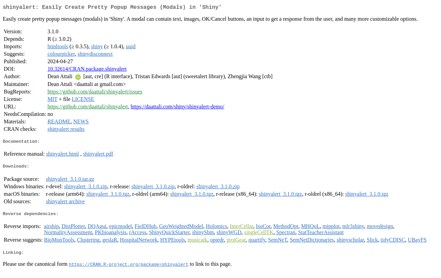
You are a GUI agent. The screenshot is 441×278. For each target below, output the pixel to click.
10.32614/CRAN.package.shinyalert (86, 70)
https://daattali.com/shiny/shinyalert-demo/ (177, 108)
